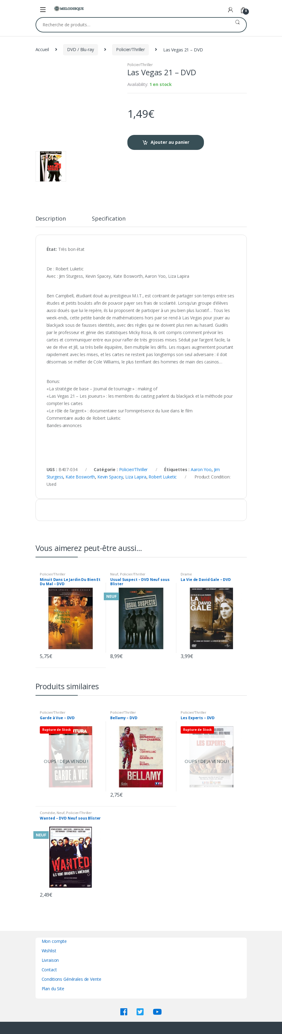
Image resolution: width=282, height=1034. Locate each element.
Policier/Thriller (130, 49)
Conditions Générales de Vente (71, 979)
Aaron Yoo (201, 469)
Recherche (237, 25)
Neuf (114, 574)
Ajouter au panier (170, 142)
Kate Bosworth (80, 477)
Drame (186, 574)
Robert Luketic (163, 477)
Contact (49, 970)
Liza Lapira (135, 477)
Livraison (50, 960)
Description (51, 219)
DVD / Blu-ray (80, 49)
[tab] (51, 221)
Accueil (42, 49)
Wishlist (49, 951)
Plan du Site (53, 988)
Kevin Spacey (110, 477)
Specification (109, 219)
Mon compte (54, 941)
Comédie (47, 812)
